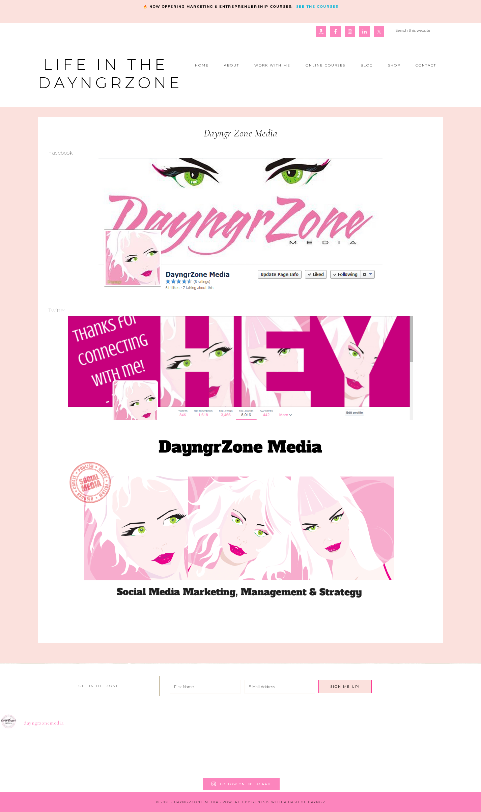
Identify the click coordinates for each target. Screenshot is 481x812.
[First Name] (205, 686)
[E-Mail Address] (279, 686)
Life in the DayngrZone (110, 73)
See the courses (317, 6)
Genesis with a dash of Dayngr (288, 802)
